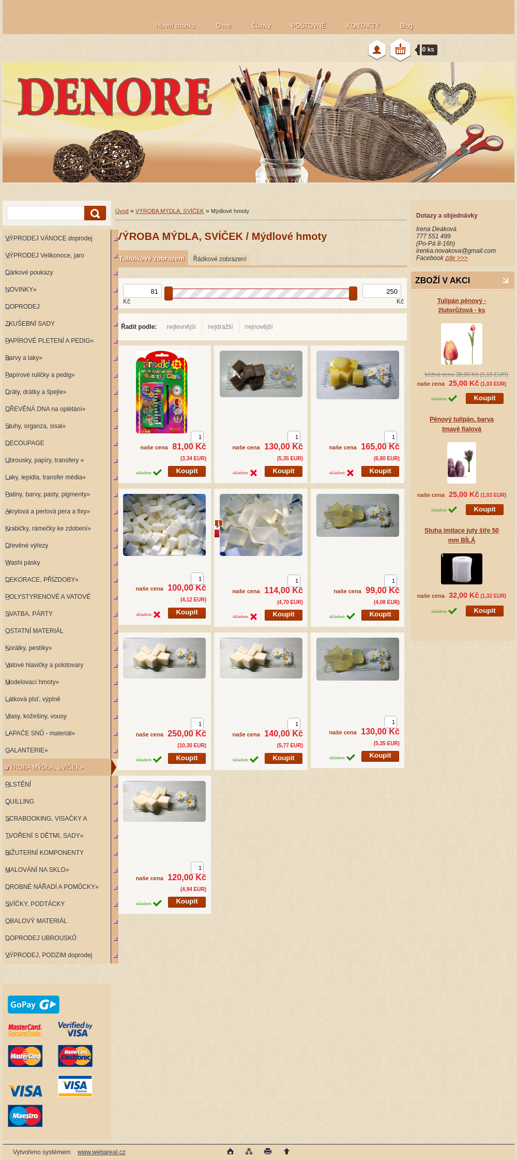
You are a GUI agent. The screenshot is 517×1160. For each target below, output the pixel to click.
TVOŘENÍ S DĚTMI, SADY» (44, 835)
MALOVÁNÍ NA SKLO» (37, 869)
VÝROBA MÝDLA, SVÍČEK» (44, 767)
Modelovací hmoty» (32, 682)
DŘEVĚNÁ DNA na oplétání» (45, 409)
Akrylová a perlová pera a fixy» (47, 511)
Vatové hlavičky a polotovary (44, 665)
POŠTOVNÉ (309, 25)
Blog (406, 25)
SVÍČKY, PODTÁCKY (35, 904)
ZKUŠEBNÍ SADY (30, 323)
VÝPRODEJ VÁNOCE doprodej (49, 238)
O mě (223, 25)
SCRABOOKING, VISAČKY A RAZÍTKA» (45, 821)
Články (261, 25)
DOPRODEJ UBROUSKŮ (41, 938)
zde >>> (456, 258)
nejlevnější (181, 326)
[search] (94, 213)
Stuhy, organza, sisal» (35, 426)
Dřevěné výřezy (26, 545)
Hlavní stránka (175, 25)
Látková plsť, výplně (32, 699)
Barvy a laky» (23, 357)
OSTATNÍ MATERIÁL (34, 631)
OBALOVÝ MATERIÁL (36, 921)
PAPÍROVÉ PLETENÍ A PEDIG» (49, 340)
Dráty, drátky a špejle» (36, 392)
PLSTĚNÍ (18, 784)
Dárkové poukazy (29, 272)
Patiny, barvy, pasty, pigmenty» (47, 494)
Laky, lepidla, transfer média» (45, 477)
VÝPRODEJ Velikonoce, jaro (44, 255)
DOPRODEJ (22, 306)
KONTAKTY (362, 25)
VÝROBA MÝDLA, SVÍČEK (169, 211)
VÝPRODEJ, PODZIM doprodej (48, 955)
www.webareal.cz (102, 1152)
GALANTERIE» (26, 750)
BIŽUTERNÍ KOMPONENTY (44, 852)
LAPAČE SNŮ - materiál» (40, 733)
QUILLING (19, 801)
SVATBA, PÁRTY (29, 613)
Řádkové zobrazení (219, 259)
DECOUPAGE (24, 443)
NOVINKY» (21, 289)
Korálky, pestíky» (28, 648)
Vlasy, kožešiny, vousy (36, 716)
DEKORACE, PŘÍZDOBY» (42, 579)
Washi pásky (22, 562)
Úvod (122, 211)
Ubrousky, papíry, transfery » (44, 460)
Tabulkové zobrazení (151, 258)
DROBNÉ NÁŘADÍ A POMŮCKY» (52, 887)
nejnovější (259, 326)
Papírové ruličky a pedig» (40, 375)
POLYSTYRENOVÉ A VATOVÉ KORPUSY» (46, 599)
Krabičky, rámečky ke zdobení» (48, 528)
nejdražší (220, 326)
